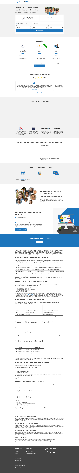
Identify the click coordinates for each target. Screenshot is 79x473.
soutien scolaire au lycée (36, 316)
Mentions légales (18, 460)
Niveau (33, 25)
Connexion (62, 1)
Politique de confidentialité (20, 465)
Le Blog (16, 453)
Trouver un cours (39, 242)
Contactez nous (18, 458)
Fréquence (18, 25)
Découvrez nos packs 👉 (39, 65)
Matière (49, 25)
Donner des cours (55, 1)
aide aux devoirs (31, 294)
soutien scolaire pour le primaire (25, 316)
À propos (17, 451)
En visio (25, 23)
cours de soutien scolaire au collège (55, 261)
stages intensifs (24, 179)
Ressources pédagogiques (31, 453)
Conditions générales (19, 463)
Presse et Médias (18, 467)
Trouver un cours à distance (21, 229)
